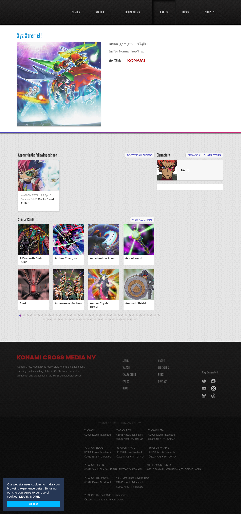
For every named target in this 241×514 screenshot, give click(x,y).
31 (129, 316)
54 (95, 320)
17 (78, 316)
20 (89, 316)
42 (51, 320)
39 (158, 316)
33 (137, 316)
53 (91, 320)
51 (84, 320)
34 (140, 316)
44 (58, 320)
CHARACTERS (129, 374)
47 (69, 320)
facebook (213, 381)
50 (80, 320)
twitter (204, 381)
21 (93, 316)
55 (98, 320)
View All (142, 219)
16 (75, 316)
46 (66, 320)
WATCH (126, 368)
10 (53, 316)
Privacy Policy (131, 423)
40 (44, 320)
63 (128, 320)
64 (131, 320)
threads (213, 395)
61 (120, 320)
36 (148, 316)
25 (108, 316)
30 (126, 316)
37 (151, 316)
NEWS (125, 388)
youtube (204, 388)
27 (115, 316)
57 (106, 320)
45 (62, 320)
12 (60, 316)
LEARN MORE (29, 496)
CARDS (126, 381)
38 (155, 316)
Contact (163, 381)
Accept (33, 503)
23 (100, 316)
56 (102, 320)
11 (57, 316)
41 (48, 320)
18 (82, 316)
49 (77, 320)
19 (86, 316)
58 (109, 320)
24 (104, 316)
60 (117, 320)
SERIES (126, 361)
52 (88, 320)
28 (118, 316)
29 (122, 316)
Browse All (139, 155)
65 (135, 320)
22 (97, 316)
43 (55, 320)
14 (68, 316)
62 (124, 320)
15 (71, 316)
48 (73, 320)
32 (133, 316)
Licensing (163, 368)
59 (113, 320)
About (161, 361)
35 (144, 316)
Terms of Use (107, 423)
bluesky (204, 395)
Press (161, 374)
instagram (213, 388)
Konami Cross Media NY (56, 358)
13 (64, 316)
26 (111, 316)
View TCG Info (115, 60)
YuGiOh (38, 12)
